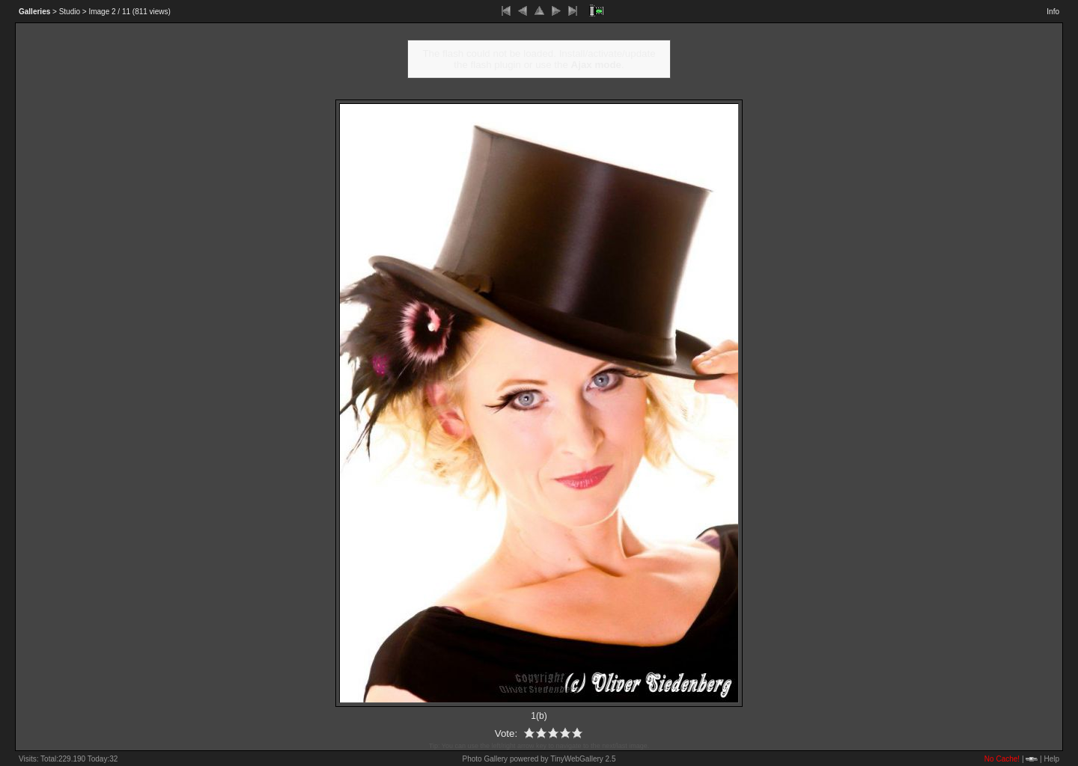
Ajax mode (596, 64)
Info (1053, 11)
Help (1051, 759)
